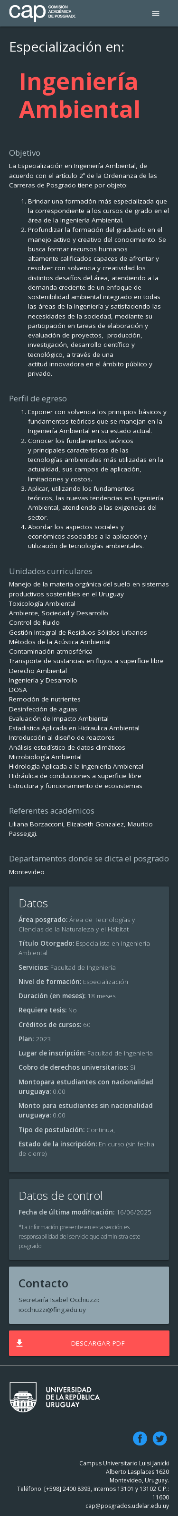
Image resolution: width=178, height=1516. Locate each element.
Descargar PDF (69, 1343)
